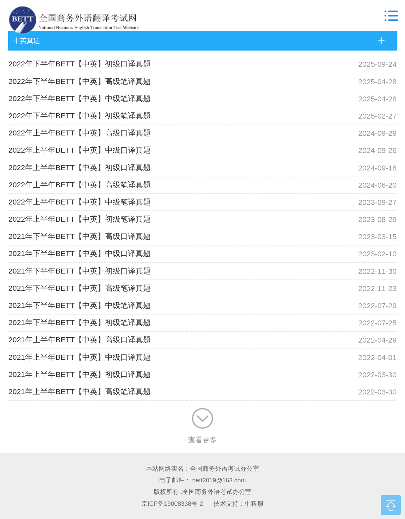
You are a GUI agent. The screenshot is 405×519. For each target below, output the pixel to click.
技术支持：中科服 (238, 503)
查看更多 (202, 426)
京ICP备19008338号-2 (172, 503)
